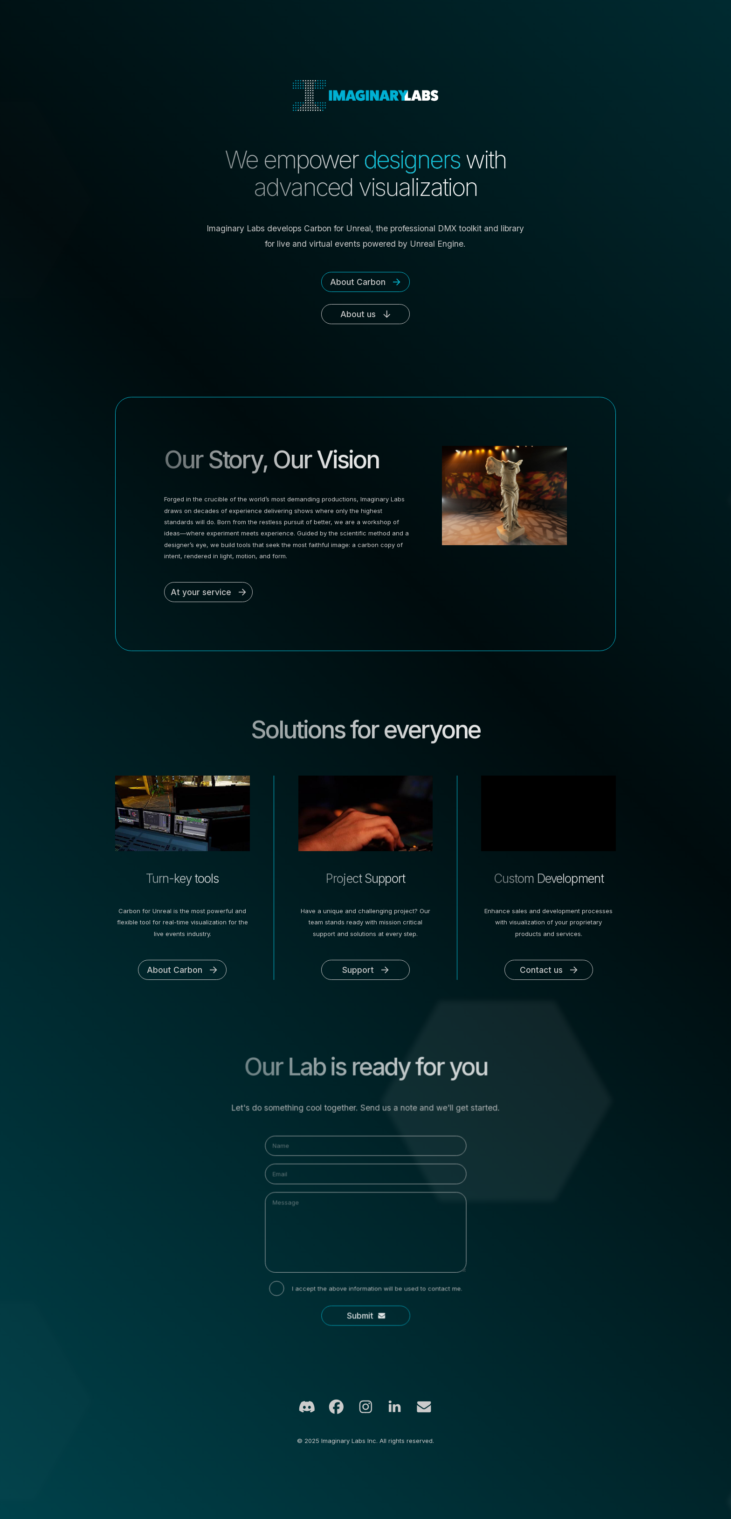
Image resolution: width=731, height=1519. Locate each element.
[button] (365, 282)
